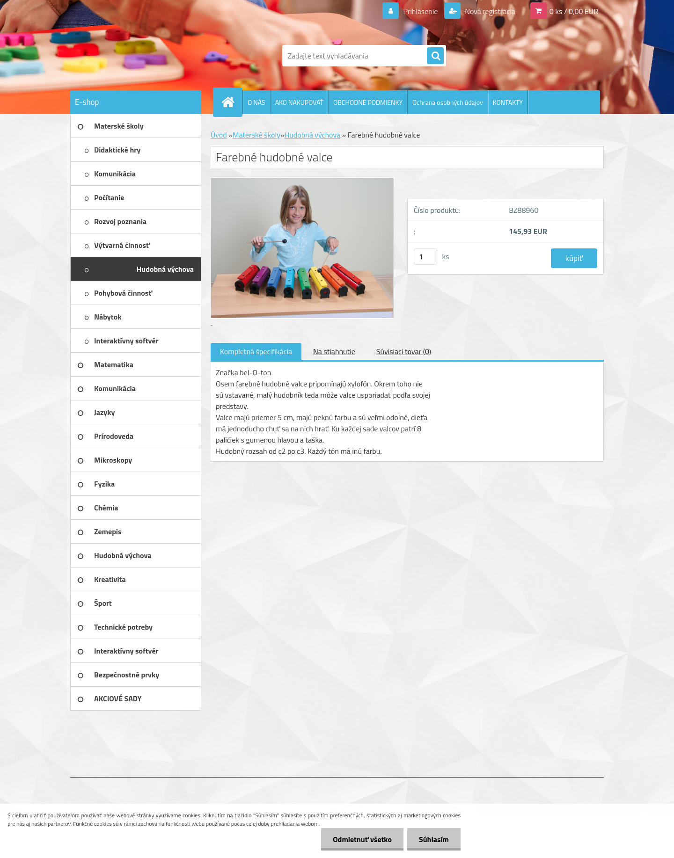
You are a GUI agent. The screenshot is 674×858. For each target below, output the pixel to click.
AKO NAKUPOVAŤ (299, 102)
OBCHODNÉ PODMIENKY (368, 102)
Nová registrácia (489, 11)
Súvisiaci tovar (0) (403, 351)
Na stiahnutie (334, 351)
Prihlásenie (421, 11)
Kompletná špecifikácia (256, 351)
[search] (435, 56)
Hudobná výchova (313, 134)
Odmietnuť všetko (362, 839)
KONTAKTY (508, 102)
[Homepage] (231, 102)
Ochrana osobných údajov (447, 102)
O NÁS (256, 102)
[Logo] (134, 55)
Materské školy (256, 134)
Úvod (219, 134)
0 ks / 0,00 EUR (573, 11)
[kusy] (425, 256)
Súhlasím (434, 839)
